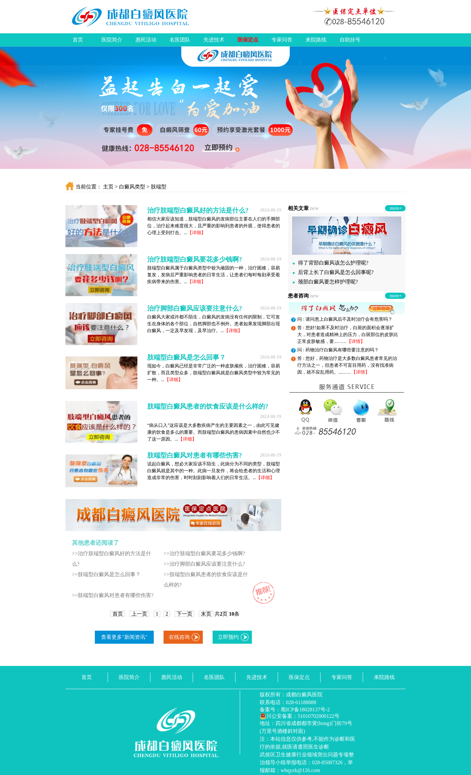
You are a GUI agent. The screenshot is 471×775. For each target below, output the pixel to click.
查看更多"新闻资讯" (124, 637)
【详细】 (196, 232)
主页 (108, 186)
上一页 (139, 614)
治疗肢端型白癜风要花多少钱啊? (194, 259)
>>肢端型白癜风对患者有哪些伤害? (112, 595)
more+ (396, 208)
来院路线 (315, 39)
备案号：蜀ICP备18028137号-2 (295, 709)
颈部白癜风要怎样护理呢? (325, 281)
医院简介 (111, 39)
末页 (206, 614)
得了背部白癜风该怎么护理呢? (330, 263)
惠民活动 (145, 39)
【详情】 (356, 341)
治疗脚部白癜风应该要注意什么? (194, 308)
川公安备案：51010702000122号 (300, 716)
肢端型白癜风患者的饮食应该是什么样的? (207, 406)
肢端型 (158, 186)
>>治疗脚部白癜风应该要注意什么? (204, 564)
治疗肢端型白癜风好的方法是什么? (198, 210)
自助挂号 (350, 39)
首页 (78, 39)
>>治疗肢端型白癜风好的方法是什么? (111, 559)
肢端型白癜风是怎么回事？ (186, 357)
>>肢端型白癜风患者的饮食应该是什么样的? (206, 580)
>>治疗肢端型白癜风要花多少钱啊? (204, 553)
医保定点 (247, 39)
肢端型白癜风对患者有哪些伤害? (194, 455)
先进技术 (213, 39)
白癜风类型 (132, 186)
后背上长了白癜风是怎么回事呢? (333, 272)
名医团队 (179, 39)
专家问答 (281, 39)
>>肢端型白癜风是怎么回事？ (106, 574)
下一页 (184, 614)
